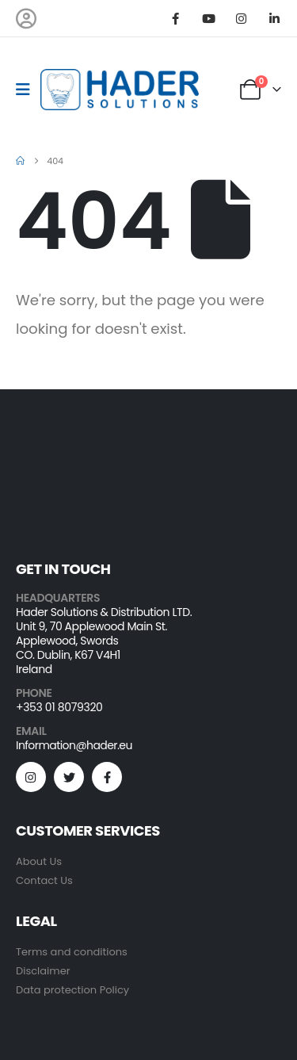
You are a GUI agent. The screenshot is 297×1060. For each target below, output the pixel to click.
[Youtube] (208, 18)
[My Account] (26, 18)
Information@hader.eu (74, 745)
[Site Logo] (119, 89)
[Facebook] (176, 18)
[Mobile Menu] (28, 89)
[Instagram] (241, 18)
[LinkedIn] (274, 18)
